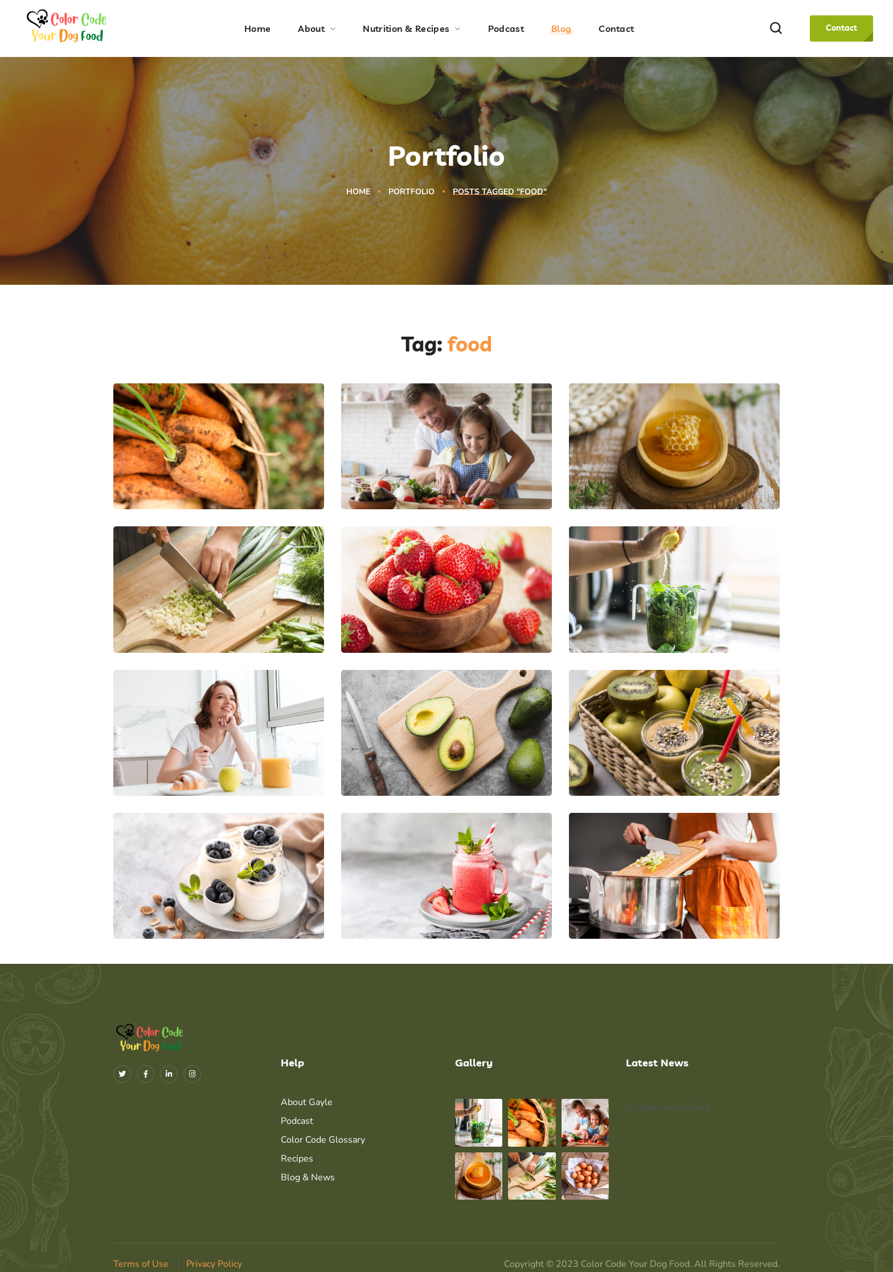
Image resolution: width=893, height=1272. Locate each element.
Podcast (297, 1121)
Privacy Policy (214, 1264)
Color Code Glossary (323, 1140)
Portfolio (411, 191)
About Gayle (307, 1102)
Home (358, 191)
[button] (775, 28)
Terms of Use (141, 1264)
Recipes (297, 1158)
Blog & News (308, 1177)
